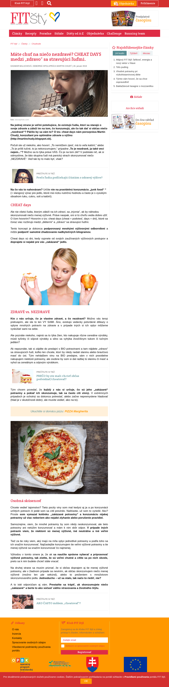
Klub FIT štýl (22, 3)
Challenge (114, 33)
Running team (135, 33)
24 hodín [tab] (119, 53)
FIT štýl (14, 43)
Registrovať (84, 652)
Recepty (30, 33)
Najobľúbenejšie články (132, 47)
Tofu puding (122, 67)
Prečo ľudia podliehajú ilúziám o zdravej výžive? (70, 177)
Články (17, 33)
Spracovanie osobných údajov (28, 642)
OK (86, 681)
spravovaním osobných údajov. (91, 646)
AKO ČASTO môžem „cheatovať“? (59, 603)
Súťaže (59, 33)
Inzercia (16, 633)
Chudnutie (36, 43)
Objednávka (95, 33)
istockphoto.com (22, 119)
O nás (15, 629)
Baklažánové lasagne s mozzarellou (134, 86)
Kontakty (17, 637)
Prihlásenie (147, 3)
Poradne (45, 33)
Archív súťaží (135, 108)
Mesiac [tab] (146, 53)
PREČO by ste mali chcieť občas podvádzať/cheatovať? (58, 377)
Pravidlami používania (136, 676)
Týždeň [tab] (133, 53)
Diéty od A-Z (75, 33)
